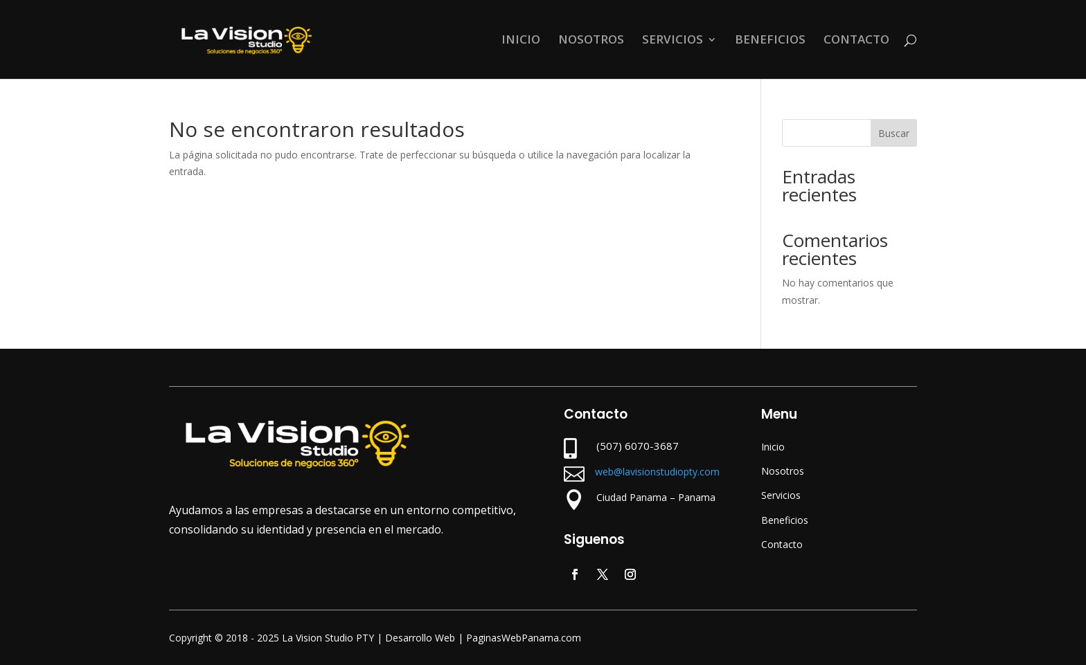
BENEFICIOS (770, 41)
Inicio (773, 446)
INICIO (520, 41)
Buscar (893, 133)
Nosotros (782, 470)
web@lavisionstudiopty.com (657, 471)
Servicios (781, 495)
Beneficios (784, 520)
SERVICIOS (672, 41)
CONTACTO (856, 41)
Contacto (782, 544)
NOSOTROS (591, 41)
